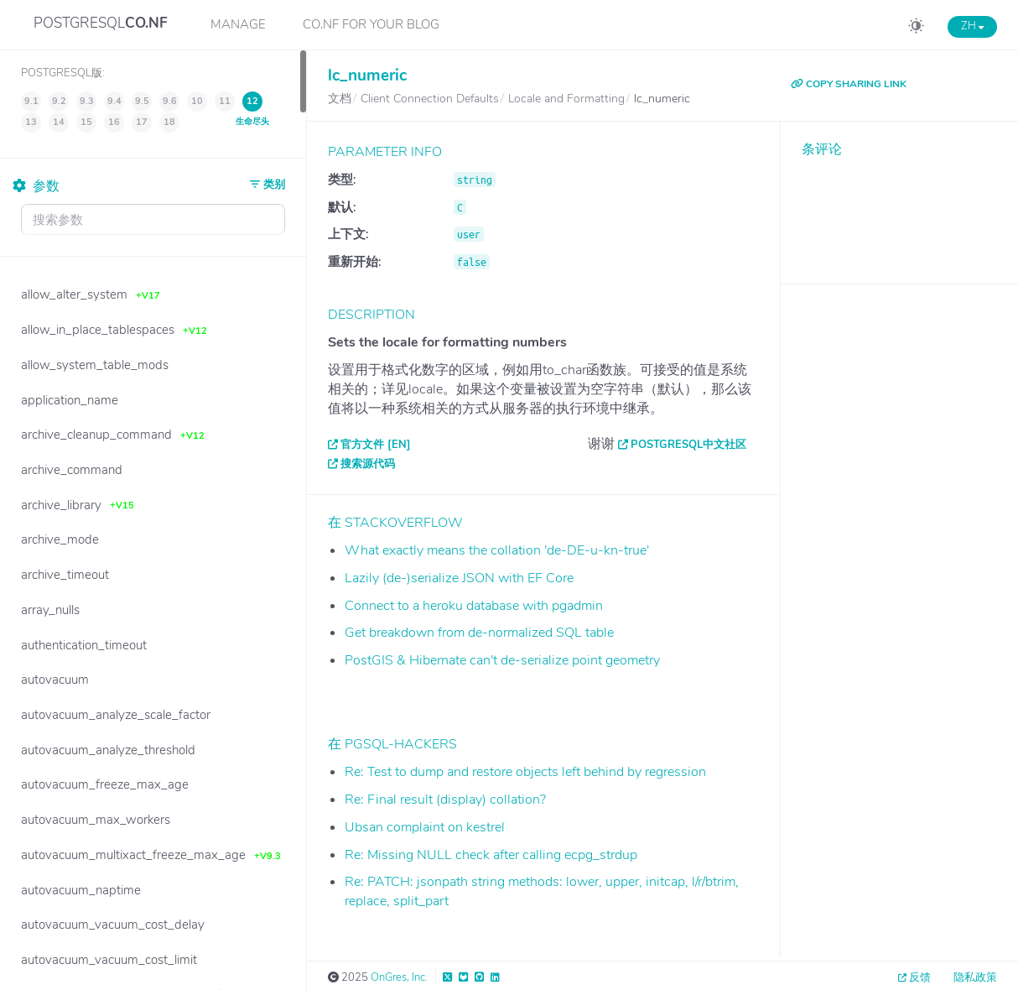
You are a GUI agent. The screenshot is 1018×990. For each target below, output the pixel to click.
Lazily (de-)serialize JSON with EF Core (459, 578)
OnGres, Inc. (399, 977)
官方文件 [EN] (375, 444)
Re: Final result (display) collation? (445, 799)
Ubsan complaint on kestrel (425, 827)
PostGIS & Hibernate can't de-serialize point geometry (502, 660)
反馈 (920, 977)
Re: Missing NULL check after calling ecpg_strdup (491, 855)
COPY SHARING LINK (848, 84)
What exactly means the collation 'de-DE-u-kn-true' (497, 550)
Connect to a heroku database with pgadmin (474, 606)
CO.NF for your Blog (371, 24)
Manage (238, 24)
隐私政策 (975, 977)
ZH (972, 26)
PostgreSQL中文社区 (688, 444)
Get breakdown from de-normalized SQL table (479, 632)
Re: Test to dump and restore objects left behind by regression (525, 772)
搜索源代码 (367, 464)
